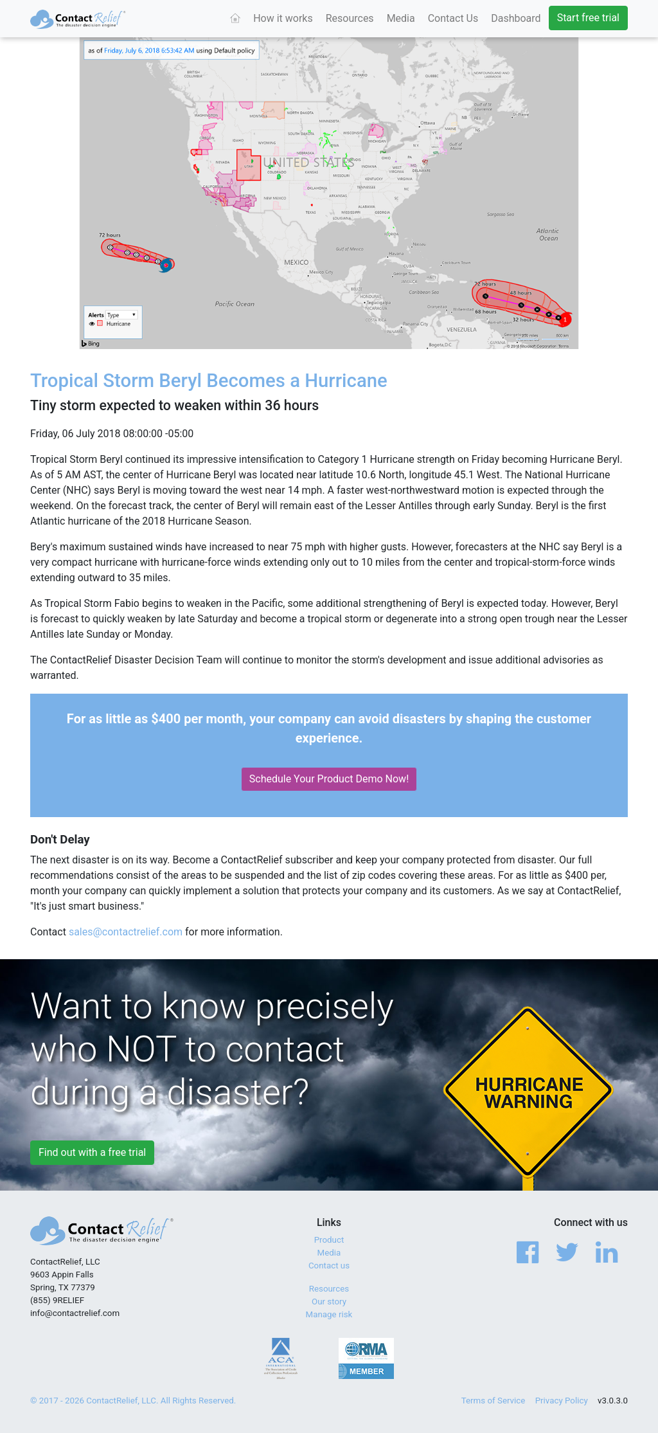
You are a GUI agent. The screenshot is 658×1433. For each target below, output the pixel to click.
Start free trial (588, 18)
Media (401, 18)
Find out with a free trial (92, 1152)
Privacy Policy (561, 1400)
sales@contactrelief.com (125, 932)
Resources (350, 18)
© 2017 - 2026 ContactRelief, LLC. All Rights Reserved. (133, 1400)
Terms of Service (493, 1400)
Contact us (329, 1265)
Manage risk (329, 1314)
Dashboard (515, 18)
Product (329, 1240)
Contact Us (453, 18)
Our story (329, 1301)
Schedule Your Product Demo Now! (329, 779)
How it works (283, 18)
